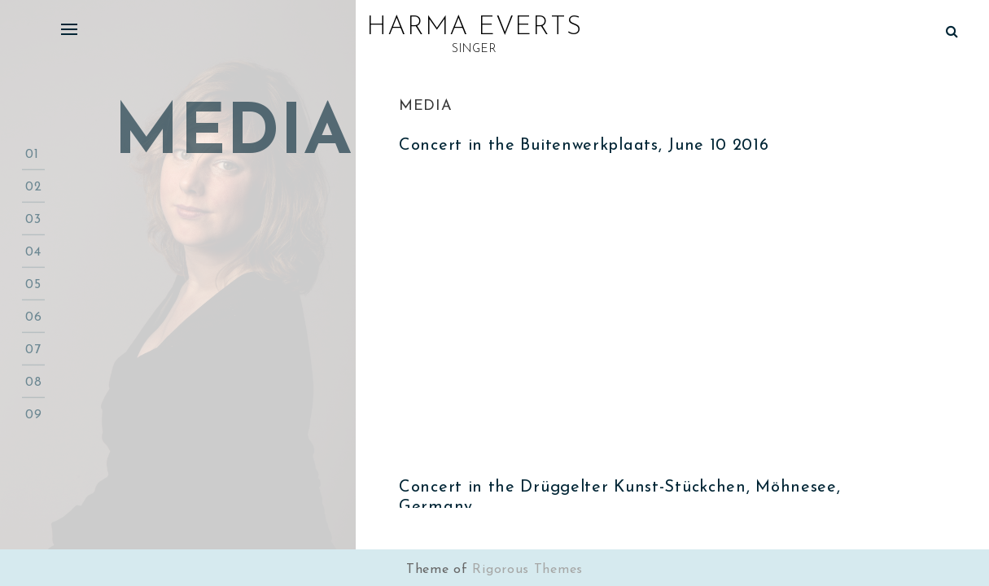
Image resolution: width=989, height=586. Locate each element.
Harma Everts (474, 28)
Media (426, 106)
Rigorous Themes (527, 569)
